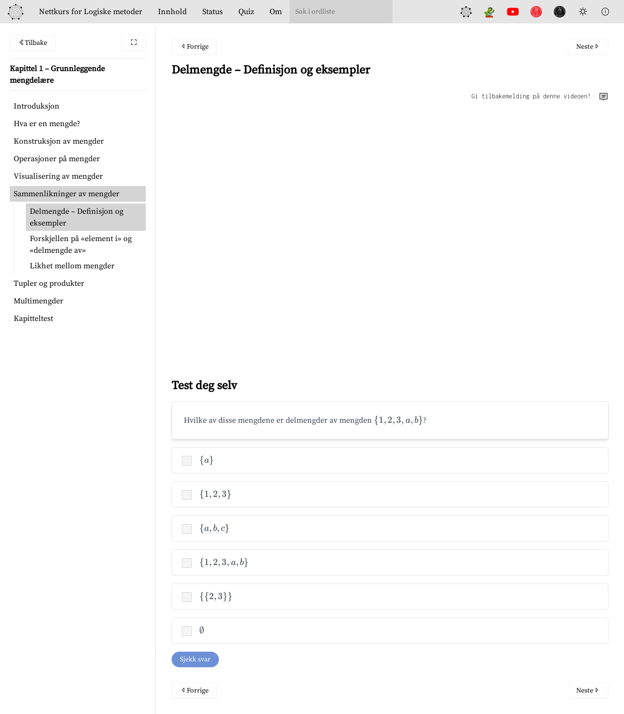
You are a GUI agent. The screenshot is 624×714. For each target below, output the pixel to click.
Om (276, 12)
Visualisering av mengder (58, 176)
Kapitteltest (33, 318)
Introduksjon (36, 106)
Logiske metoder (90, 12)
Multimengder (38, 301)
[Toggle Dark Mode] (583, 11)
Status (212, 12)
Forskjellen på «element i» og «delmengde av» (81, 244)
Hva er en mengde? (47, 124)
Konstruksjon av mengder (59, 141)
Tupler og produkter (49, 283)
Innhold (172, 12)
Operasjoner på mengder (57, 159)
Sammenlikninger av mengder (66, 194)
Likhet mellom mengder (72, 266)
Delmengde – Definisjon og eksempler (76, 217)
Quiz (246, 12)
